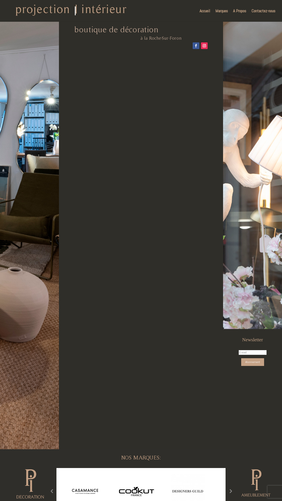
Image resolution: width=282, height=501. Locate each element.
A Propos (239, 11)
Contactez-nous (263, 11)
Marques (221, 11)
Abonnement (252, 362)
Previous (51, 491)
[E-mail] (253, 352)
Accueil (205, 11)
